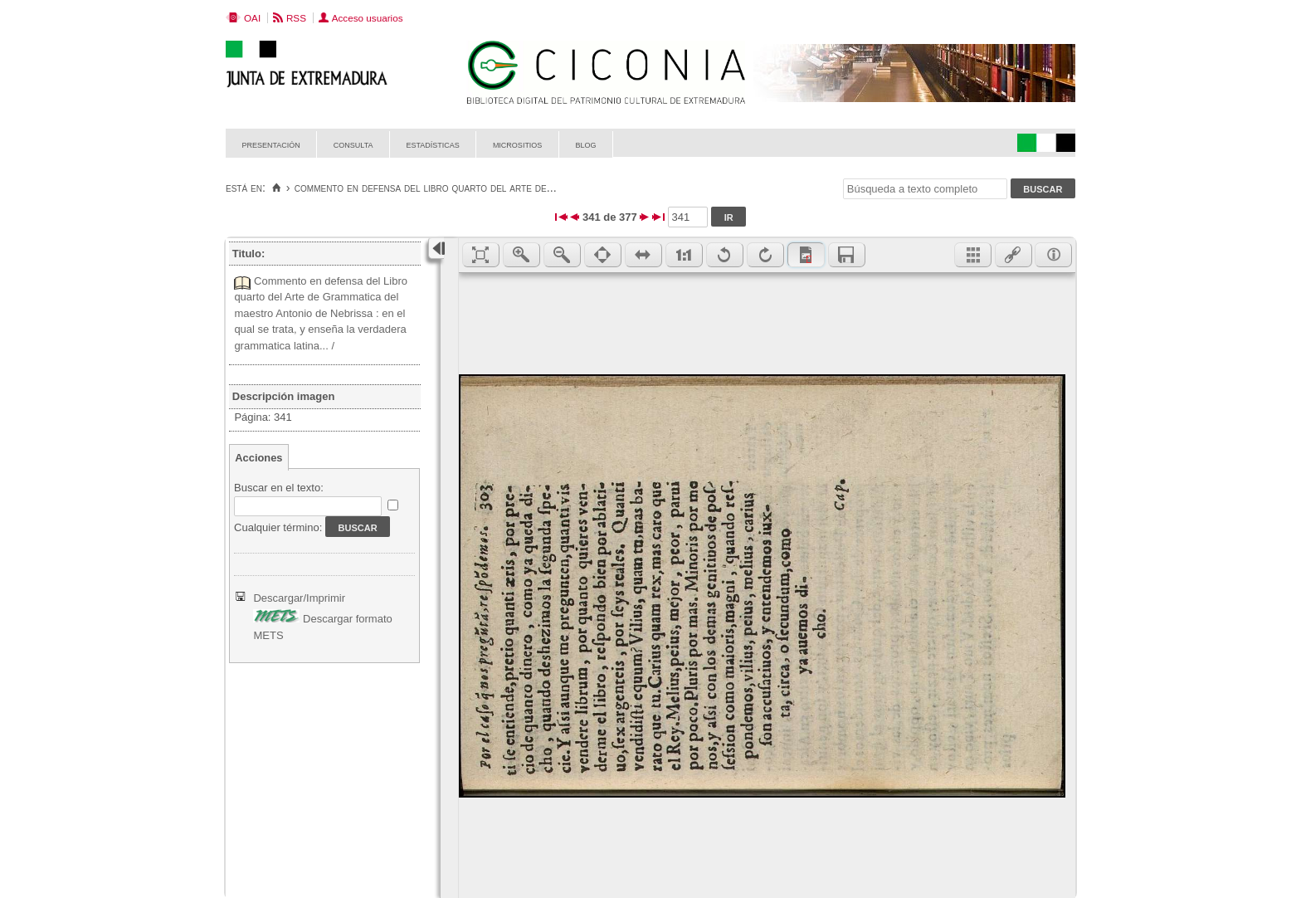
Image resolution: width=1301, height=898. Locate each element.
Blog (585, 144)
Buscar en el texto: (279, 487)
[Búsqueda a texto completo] (925, 188)
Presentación (271, 144)
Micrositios (518, 144)
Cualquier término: (278, 527)
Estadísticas (433, 144)
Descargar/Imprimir (299, 598)
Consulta (353, 144)
